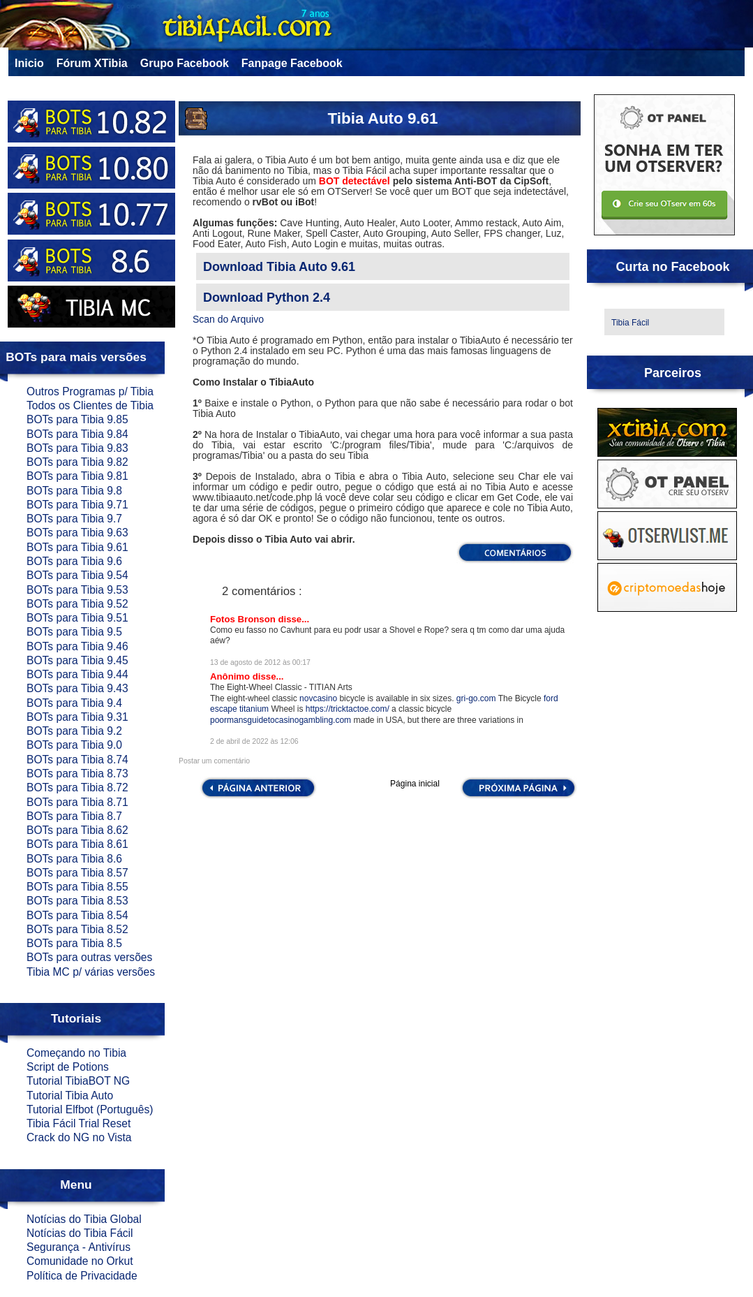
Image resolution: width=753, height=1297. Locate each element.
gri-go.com (476, 698)
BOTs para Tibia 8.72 (77, 787)
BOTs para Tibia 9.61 (77, 547)
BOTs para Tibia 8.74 (77, 759)
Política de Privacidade (82, 1276)
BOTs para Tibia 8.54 (77, 915)
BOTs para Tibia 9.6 (74, 561)
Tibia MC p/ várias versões (91, 972)
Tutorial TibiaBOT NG (78, 1081)
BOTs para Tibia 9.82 (77, 462)
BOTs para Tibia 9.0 (74, 745)
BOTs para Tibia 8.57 (77, 873)
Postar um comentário (214, 761)
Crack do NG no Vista (79, 1137)
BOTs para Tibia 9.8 (74, 491)
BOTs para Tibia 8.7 (74, 816)
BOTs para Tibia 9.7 (74, 519)
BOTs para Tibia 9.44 (77, 674)
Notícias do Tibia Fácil (80, 1233)
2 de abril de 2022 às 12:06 (254, 741)
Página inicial (415, 784)
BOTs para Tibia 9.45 (77, 660)
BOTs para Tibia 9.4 (74, 703)
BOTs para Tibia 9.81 (77, 476)
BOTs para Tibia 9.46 (77, 646)
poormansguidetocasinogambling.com (280, 720)
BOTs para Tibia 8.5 (74, 943)
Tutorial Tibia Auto (70, 1095)
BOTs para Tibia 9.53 (77, 590)
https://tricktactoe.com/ (347, 709)
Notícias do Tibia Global (84, 1219)
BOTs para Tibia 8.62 (77, 830)
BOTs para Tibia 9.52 (77, 604)
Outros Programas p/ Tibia (90, 391)
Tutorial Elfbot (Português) (90, 1109)
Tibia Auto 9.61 (382, 118)
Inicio (29, 63)
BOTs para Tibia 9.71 (77, 505)
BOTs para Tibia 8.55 (77, 887)
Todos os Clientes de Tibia (90, 405)
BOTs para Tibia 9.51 (77, 618)
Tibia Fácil (630, 323)
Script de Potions (68, 1067)
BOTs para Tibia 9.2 (74, 731)
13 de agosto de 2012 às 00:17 (260, 662)
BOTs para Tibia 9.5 (74, 632)
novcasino (318, 698)
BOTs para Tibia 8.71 (77, 802)
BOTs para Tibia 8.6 (74, 859)
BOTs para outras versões (89, 957)
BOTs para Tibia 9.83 (77, 448)
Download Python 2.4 (266, 298)
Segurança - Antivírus (79, 1247)
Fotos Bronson (244, 619)
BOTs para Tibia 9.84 (77, 434)
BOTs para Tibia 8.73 (77, 773)
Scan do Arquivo (228, 319)
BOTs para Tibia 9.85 (77, 419)
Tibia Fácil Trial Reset (79, 1123)
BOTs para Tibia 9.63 (77, 532)
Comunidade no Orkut (80, 1261)
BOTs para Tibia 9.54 (77, 575)
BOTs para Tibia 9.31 (77, 717)
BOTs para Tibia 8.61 (77, 844)
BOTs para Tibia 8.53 (77, 901)
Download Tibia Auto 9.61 (279, 267)
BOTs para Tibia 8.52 (77, 929)
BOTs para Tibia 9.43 (77, 688)
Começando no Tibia (76, 1053)
